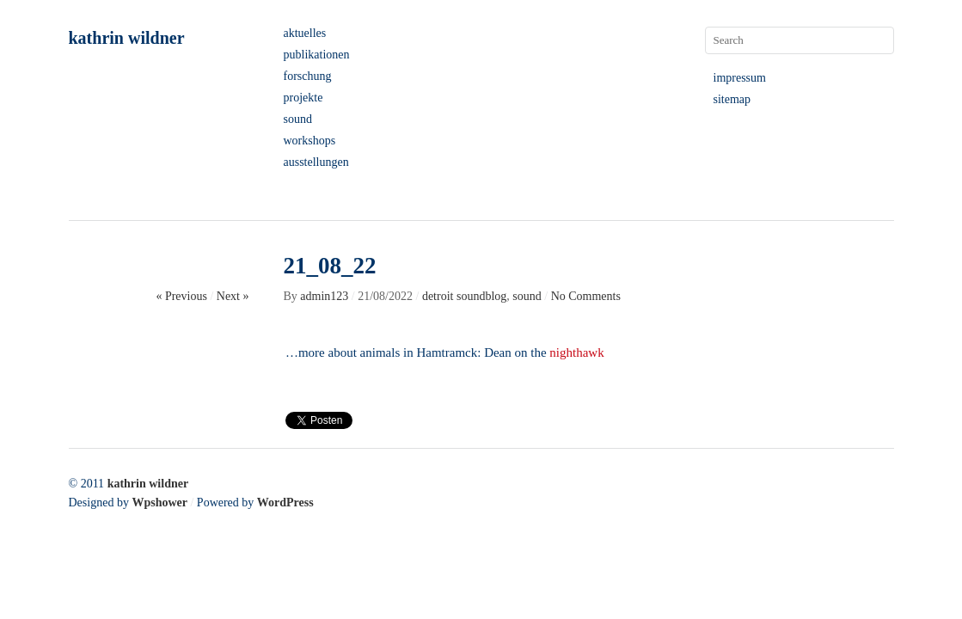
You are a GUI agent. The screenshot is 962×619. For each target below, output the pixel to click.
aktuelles (305, 33)
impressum (740, 77)
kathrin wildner (127, 37)
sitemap (732, 99)
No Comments (586, 296)
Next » (233, 296)
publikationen (317, 54)
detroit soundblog (464, 296)
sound (298, 119)
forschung (308, 76)
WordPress (285, 502)
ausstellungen (316, 162)
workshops (310, 140)
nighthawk (578, 352)
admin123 (324, 296)
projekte (303, 97)
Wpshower (159, 502)
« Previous (181, 296)
